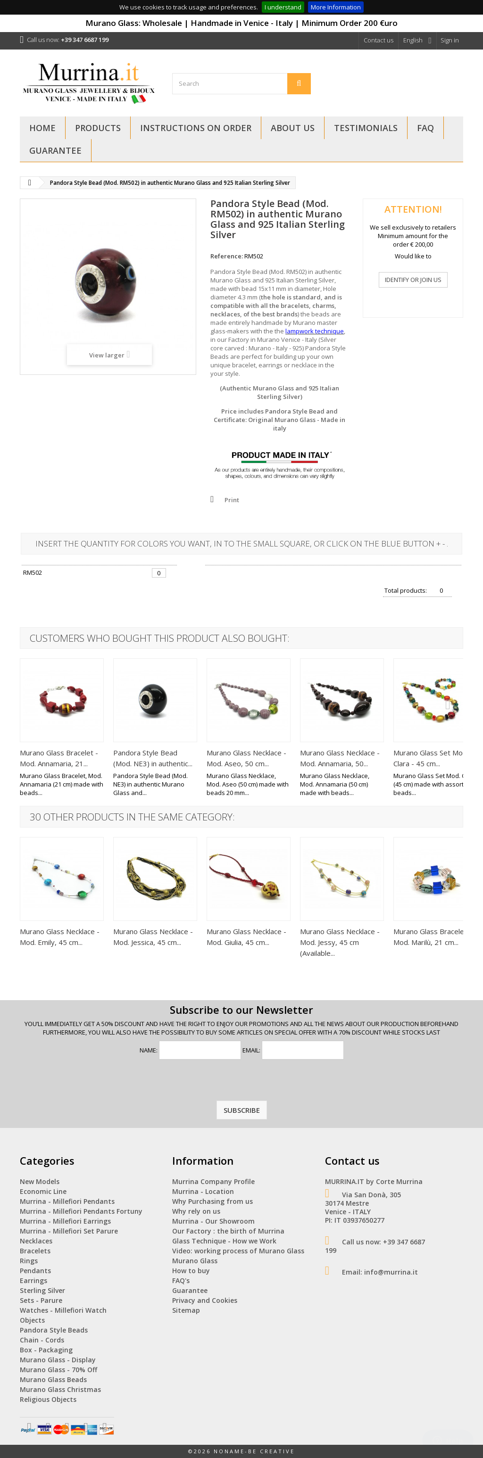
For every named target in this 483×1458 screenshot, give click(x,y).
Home (42, 127)
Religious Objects (48, 1399)
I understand (283, 7)
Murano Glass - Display (58, 1359)
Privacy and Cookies (204, 1300)
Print (232, 500)
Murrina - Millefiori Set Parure (69, 1230)
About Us (293, 127)
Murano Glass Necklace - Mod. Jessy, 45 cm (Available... (340, 942)
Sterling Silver (42, 1290)
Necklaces (36, 1240)
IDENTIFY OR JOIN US (413, 279)
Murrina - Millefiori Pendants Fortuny (81, 1211)
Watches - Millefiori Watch (63, 1310)
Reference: (226, 256)
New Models (39, 1181)
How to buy (191, 1270)
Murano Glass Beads (53, 1379)
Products (98, 127)
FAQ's (181, 1280)
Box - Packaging (46, 1349)
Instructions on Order (195, 127)
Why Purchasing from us (212, 1201)
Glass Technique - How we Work (224, 1240)
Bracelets (35, 1250)
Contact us (378, 40)
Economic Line (43, 1191)
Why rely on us (196, 1211)
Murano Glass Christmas (60, 1389)
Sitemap (186, 1310)
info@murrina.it (391, 1271)
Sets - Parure (41, 1300)
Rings (29, 1260)
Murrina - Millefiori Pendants (67, 1201)
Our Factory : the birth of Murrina (228, 1230)
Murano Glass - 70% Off (58, 1369)
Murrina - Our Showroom (213, 1221)
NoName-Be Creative (254, 1451)
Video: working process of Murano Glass (238, 1250)
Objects (32, 1320)
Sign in (450, 40)
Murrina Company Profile (213, 1181)
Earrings (33, 1280)
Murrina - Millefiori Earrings (65, 1221)
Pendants (35, 1270)
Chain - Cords (42, 1339)
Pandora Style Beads (54, 1329)
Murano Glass (194, 1260)
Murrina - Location (203, 1191)
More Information (336, 7)
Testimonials (366, 127)
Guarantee (55, 150)
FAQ (425, 127)
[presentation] (241, 1082)
